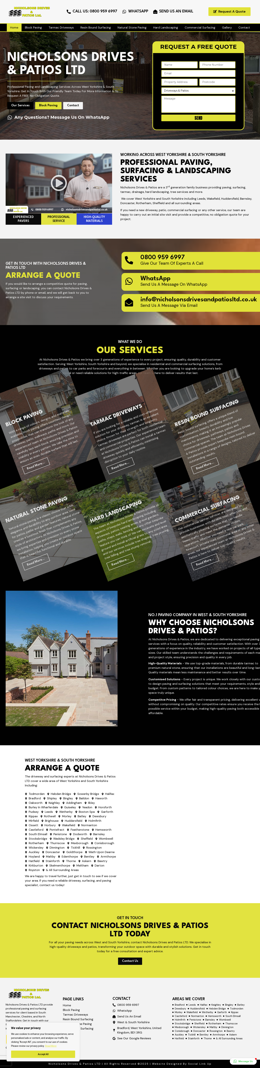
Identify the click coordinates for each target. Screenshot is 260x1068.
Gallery (227, 28)
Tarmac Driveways (61, 28)
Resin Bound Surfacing (95, 28)
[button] (243, 1061)
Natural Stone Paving (132, 28)
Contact (244, 28)
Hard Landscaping (165, 28)
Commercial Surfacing (200, 28)
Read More (51, 1046)
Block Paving (33, 28)
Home (14, 28)
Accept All (43, 1054)
